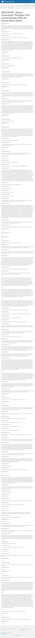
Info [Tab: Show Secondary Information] (8, 4)
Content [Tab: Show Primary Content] (26, 4)
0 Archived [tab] (9, 632)
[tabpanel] (17, 635)
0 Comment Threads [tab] (4, 632)
